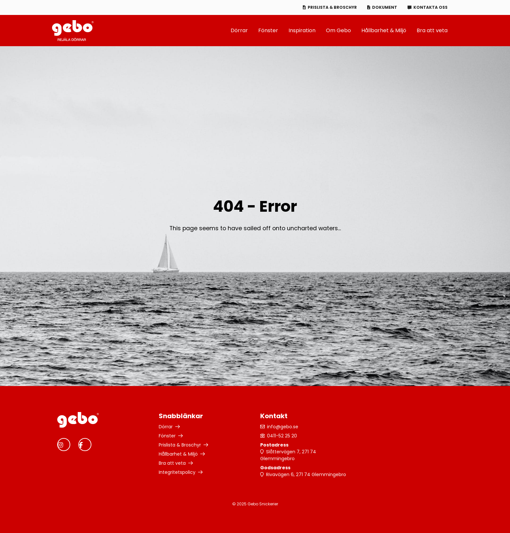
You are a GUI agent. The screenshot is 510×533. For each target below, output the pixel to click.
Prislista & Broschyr (332, 7)
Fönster (268, 30)
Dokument (384, 7)
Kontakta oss (430, 7)
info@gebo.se (282, 426)
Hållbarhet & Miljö (383, 30)
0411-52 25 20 (282, 436)
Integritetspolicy (177, 472)
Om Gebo (338, 30)
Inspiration (302, 30)
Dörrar (239, 30)
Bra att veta (432, 30)
